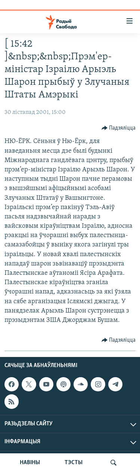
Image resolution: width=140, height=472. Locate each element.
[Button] (119, 128)
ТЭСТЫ (74, 463)
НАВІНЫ (30, 463)
